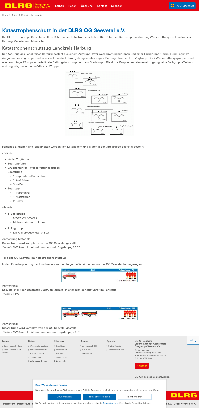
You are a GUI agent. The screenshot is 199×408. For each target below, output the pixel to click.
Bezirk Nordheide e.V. (185, 403)
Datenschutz (23, 403)
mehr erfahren (134, 396)
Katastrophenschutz (31, 15)
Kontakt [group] (142, 366)
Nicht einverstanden (99, 396)
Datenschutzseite (111, 403)
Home (5, 15)
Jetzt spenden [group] (182, 5)
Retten (14, 15)
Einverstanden (64, 396)
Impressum (9, 403)
